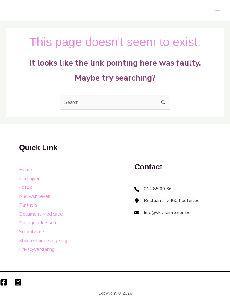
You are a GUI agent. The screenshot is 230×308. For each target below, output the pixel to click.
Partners (28, 205)
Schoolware (31, 232)
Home (25, 169)
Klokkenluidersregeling (43, 241)
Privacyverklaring (37, 249)
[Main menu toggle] (217, 10)
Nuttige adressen (37, 223)
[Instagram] (18, 282)
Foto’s (25, 187)
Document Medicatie (41, 214)
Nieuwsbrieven (34, 196)
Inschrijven (29, 178)
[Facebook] (3, 282)
